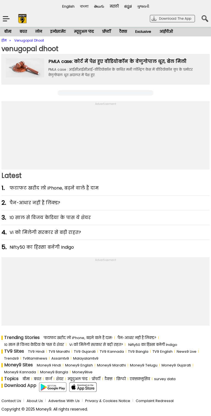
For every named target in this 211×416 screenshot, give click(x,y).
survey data (165, 378)
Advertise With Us (64, 400)
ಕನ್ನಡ (128, 6)
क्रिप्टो (121, 378)
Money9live (82, 372)
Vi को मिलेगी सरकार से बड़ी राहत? (45, 232)
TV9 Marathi (59, 351)
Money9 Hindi (49, 365)
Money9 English (79, 365)
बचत (23, 31)
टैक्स (123, 31)
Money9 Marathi (111, 365)
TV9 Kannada (112, 351)
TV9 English (162, 351)
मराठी (114, 6)
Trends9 (11, 358)
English (68, 6)
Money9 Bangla (54, 372)
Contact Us (11, 400)
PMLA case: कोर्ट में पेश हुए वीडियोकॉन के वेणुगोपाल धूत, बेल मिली (117, 61)
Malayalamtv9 (85, 358)
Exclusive (143, 31)
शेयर (59, 378)
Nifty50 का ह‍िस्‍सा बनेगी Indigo (42, 247)
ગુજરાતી (143, 6)
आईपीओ (166, 31)
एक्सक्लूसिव (140, 378)
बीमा (7, 31)
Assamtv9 (60, 358)
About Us (35, 400)
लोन (38, 31)
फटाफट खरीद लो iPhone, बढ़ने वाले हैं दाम (54, 188)
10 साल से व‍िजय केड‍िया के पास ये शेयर (50, 217)
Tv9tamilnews (35, 358)
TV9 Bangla (138, 351)
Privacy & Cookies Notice (107, 400)
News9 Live (186, 351)
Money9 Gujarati (176, 365)
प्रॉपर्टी (106, 31)
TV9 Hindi (36, 351)
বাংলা (84, 6)
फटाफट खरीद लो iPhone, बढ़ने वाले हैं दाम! (78, 337)
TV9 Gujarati (85, 351)
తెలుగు (99, 6)
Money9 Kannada (20, 372)
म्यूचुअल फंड (84, 31)
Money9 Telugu (143, 365)
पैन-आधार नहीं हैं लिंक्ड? (35, 203)
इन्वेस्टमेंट (58, 31)
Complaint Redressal (155, 400)
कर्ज (48, 378)
